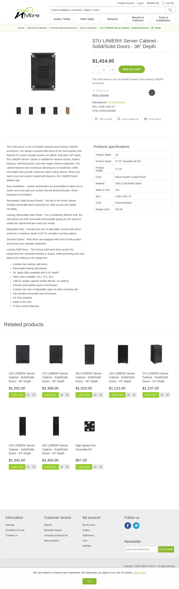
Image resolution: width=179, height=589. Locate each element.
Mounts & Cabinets (138, 19)
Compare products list (56, 535)
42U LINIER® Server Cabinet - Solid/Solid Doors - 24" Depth (55, 449)
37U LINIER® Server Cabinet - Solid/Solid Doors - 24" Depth (22, 449)
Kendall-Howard (117, 102)
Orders (86, 530)
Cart (85, 540)
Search (48, 524)
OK (89, 581)
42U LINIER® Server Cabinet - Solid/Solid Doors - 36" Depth (89, 377)
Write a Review (100, 95)
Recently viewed (53, 530)
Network (113, 18)
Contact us (11, 535)
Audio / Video (62, 18)
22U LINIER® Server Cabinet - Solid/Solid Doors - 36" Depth (22, 377)
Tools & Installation (163, 19)
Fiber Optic (87, 18)
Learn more (139, 572)
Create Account (125, 3)
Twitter (136, 525)
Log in (140, 3)
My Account (89, 524)
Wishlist (87, 545)
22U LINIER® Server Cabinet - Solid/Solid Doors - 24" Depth (122, 377)
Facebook (127, 525)
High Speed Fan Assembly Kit (86, 447)
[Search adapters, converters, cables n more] (112, 10)
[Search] (170, 10)
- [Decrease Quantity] (95, 69)
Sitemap (10, 524)
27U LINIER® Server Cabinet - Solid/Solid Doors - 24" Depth (155, 377)
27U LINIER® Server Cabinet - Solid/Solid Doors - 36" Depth (55, 377)
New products (51, 540)
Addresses (88, 535)
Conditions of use (15, 530)
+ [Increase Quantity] (112, 69)
